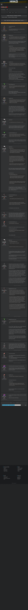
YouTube (19, 477)
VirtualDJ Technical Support (12, 17)
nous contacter (5, 477)
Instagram (19, 478)
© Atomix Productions (14, 483)
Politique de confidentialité (7, 478)
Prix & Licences (5, 470)
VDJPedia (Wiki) (19, 469)
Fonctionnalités (5, 469)
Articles (18, 470)
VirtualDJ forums (4, 17)
